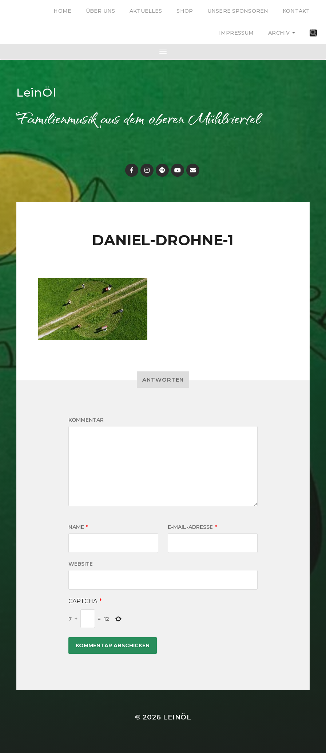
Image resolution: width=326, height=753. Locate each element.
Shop (184, 11)
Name (78, 527)
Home (62, 11)
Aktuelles (146, 11)
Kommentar (86, 420)
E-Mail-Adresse (192, 527)
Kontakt (296, 11)
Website (80, 564)
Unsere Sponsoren (237, 11)
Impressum (236, 33)
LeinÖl (36, 92)
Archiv (279, 33)
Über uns (100, 11)
